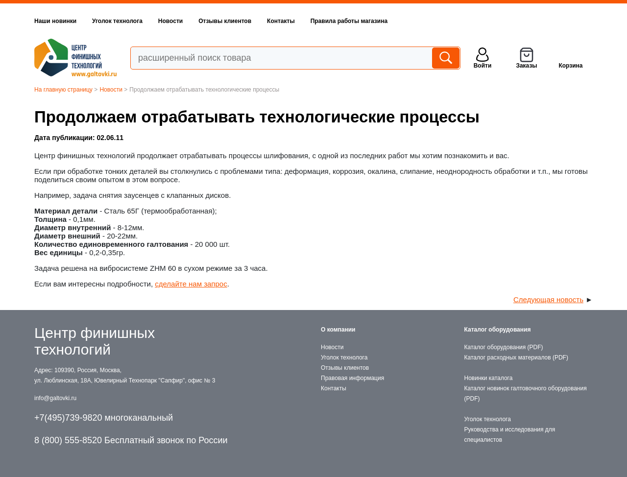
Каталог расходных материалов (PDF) (516, 357)
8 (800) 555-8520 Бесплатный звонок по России (131, 440)
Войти (483, 65)
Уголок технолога (117, 21)
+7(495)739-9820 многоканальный (103, 418)
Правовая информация (352, 378)
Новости (170, 21)
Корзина (570, 65)
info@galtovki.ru (55, 398)
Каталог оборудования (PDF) (503, 347)
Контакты (281, 21)
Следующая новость (548, 299)
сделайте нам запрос (191, 284)
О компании (338, 329)
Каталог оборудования (497, 329)
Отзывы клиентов (224, 21)
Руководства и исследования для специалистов (509, 434)
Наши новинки (55, 21)
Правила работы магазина (349, 21)
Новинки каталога (488, 378)
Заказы (526, 65)
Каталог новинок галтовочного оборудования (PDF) (525, 393)
